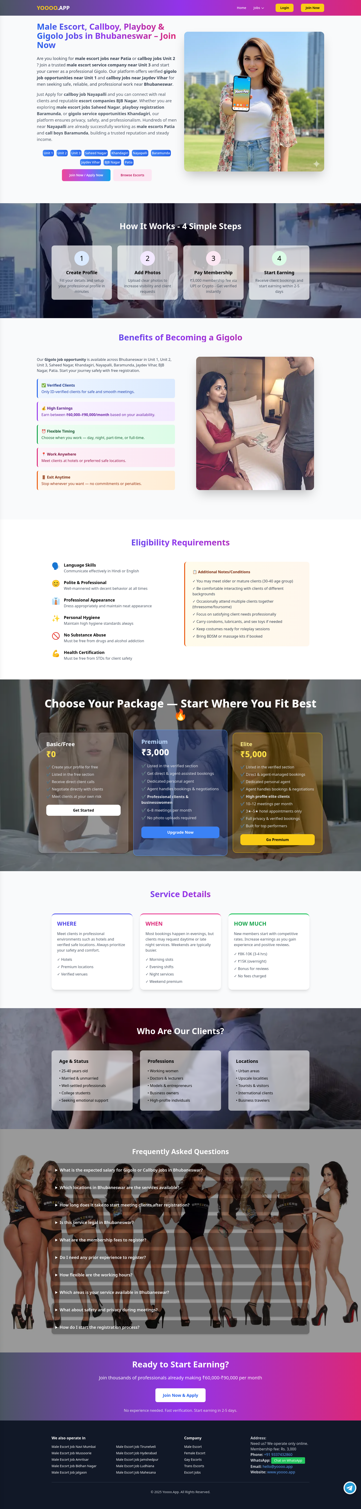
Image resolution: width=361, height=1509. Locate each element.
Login (284, 8)
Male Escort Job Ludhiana (135, 1466)
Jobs (259, 8)
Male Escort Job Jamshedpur (137, 1459)
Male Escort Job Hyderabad (136, 1453)
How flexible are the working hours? (96, 1275)
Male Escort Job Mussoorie (71, 1453)
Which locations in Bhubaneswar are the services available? (119, 1187)
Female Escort (194, 1453)
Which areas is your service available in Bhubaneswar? (114, 1292)
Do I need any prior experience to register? (103, 1257)
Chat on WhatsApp (288, 1460)
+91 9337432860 (278, 1454)
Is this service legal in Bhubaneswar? (97, 1222)
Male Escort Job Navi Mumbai (74, 1446)
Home (241, 8)
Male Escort (193, 1446)
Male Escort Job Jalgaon (69, 1472)
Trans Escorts (194, 1466)
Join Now (313, 8)
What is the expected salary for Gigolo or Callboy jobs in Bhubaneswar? (131, 1170)
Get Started (83, 810)
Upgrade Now (180, 832)
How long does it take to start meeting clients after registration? (124, 1205)
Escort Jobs (192, 1472)
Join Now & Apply (180, 1395)
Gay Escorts (193, 1459)
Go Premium (277, 839)
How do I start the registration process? (100, 1327)
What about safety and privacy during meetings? (109, 1309)
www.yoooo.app (281, 1472)
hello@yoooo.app (277, 1466)
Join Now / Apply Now (86, 175)
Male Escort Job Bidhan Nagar (74, 1466)
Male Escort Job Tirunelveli (136, 1446)
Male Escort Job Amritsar (70, 1459)
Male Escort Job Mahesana (136, 1472)
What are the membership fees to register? (103, 1240)
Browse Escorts (132, 175)
